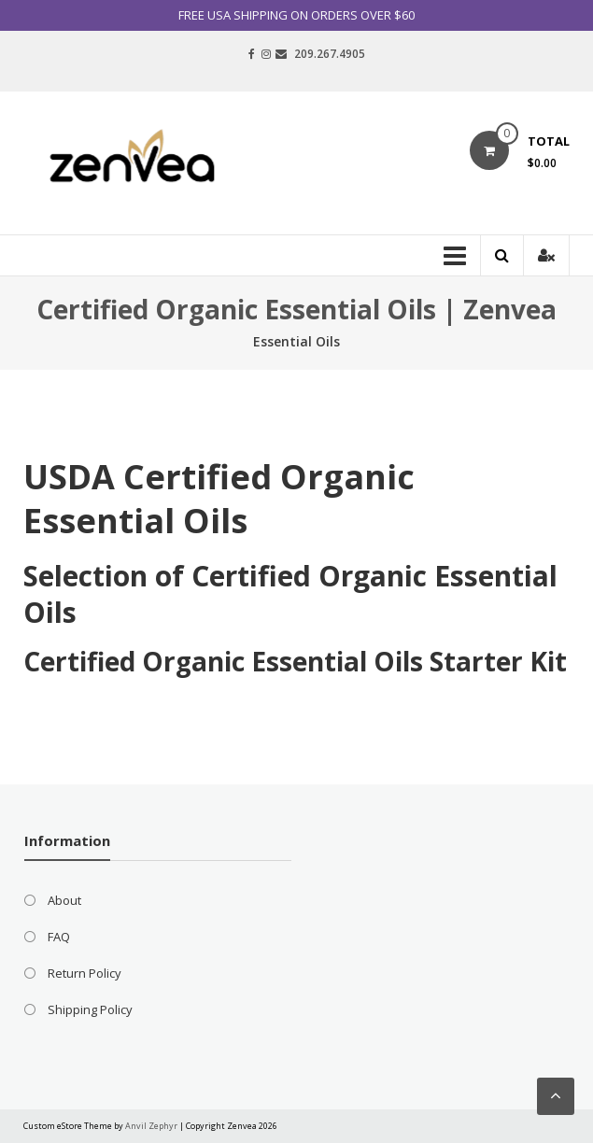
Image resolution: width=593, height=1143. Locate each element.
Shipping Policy (90, 1009)
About (64, 900)
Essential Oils (296, 341)
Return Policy (84, 973)
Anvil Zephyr (151, 1126)
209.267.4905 (329, 54)
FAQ (59, 936)
